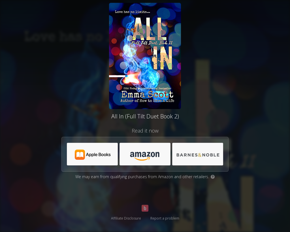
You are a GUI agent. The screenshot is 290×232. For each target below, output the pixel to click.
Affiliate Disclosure (126, 218)
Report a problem (164, 218)
